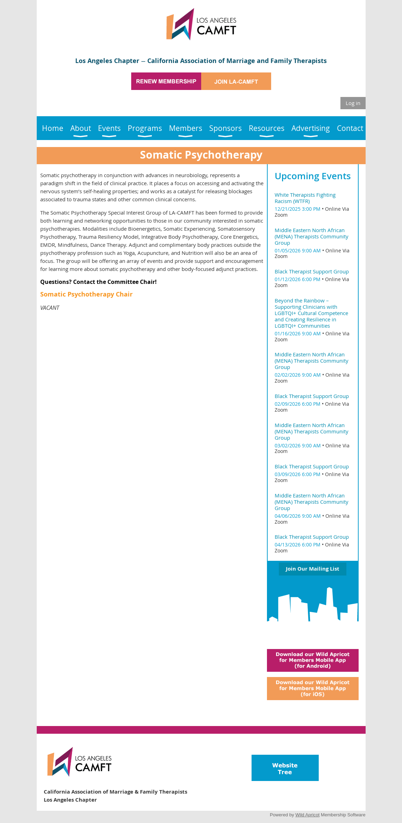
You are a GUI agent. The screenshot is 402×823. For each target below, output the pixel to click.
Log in (353, 102)
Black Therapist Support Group (312, 271)
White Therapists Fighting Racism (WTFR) (305, 197)
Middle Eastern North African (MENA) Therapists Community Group (311, 236)
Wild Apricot (307, 814)
